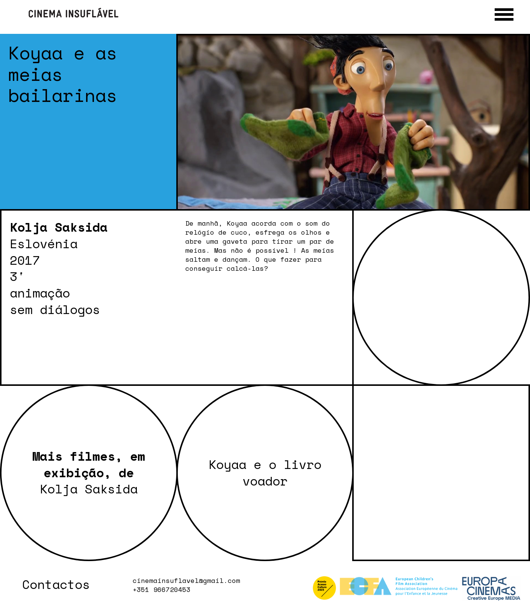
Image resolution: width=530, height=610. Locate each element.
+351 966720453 (162, 589)
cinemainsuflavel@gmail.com (186, 580)
